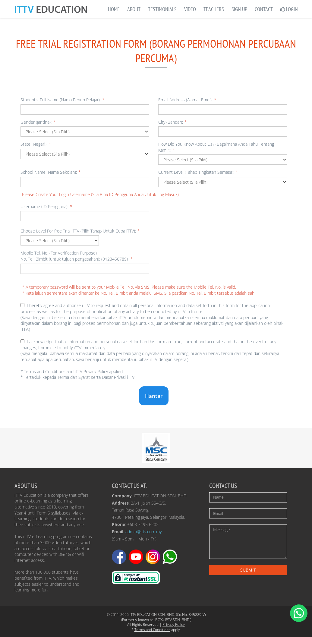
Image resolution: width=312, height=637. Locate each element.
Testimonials (162, 9)
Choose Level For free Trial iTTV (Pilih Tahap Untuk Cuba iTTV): (80, 231)
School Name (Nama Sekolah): (50, 172)
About (133, 9)
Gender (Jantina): (37, 122)
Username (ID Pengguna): (46, 206)
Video (190, 9)
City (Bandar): (172, 122)
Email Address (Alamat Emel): (187, 100)
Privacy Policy (173, 624)
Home (114, 9)
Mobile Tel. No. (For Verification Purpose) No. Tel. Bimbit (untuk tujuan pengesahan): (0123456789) (76, 256)
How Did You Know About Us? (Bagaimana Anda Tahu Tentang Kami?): (216, 147)
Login (289, 9)
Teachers (213, 9)
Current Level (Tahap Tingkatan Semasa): (198, 172)
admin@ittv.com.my (143, 531)
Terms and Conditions (152, 629)
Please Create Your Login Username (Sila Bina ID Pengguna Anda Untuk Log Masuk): (101, 194)
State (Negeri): (35, 144)
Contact (264, 9)
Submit (248, 570)
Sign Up (239, 9)
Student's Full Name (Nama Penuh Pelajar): (62, 100)
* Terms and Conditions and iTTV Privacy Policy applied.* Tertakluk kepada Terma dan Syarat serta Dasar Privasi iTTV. (77, 374)
